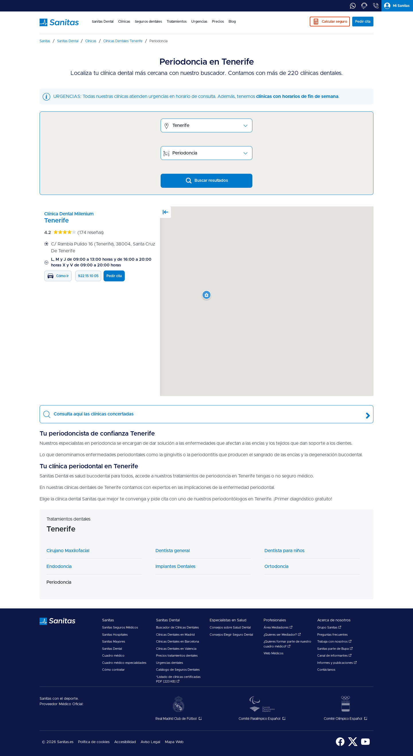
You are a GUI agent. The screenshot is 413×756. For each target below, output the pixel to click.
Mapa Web (174, 742)
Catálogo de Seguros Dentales (178, 669)
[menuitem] (102, 25)
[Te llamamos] (364, 5)
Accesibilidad (125, 742)
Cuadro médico (113, 655)
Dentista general (172, 550)
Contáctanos (326, 669)
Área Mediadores (278, 627)
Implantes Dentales (175, 566)
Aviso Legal (150, 742)
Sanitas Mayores (113, 641)
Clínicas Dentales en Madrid (175, 634)
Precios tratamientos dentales (177, 655)
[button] (206, 295)
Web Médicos (273, 653)
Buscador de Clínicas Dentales (177, 627)
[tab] (353, 5)
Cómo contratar (113, 669)
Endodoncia (59, 566)
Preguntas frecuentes (332, 634)
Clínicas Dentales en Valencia (176, 648)
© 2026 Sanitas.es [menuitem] (57, 742)
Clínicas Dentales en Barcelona (177, 641)
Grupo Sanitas (329, 627)
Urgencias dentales (169, 662)
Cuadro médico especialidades (124, 662)
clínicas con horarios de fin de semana (297, 96)
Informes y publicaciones (337, 662)
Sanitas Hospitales (115, 634)
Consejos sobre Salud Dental (230, 627)
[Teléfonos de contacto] (375, 5)
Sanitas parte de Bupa (335, 648)
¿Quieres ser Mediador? (282, 634)
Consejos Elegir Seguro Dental (231, 634)
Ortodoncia (276, 566)
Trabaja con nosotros (334, 641)
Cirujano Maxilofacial (67, 550)
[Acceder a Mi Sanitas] (397, 5)
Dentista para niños (284, 550)
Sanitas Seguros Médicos (120, 627)
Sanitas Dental (112, 648)
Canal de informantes (334, 655)
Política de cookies (94, 742)
